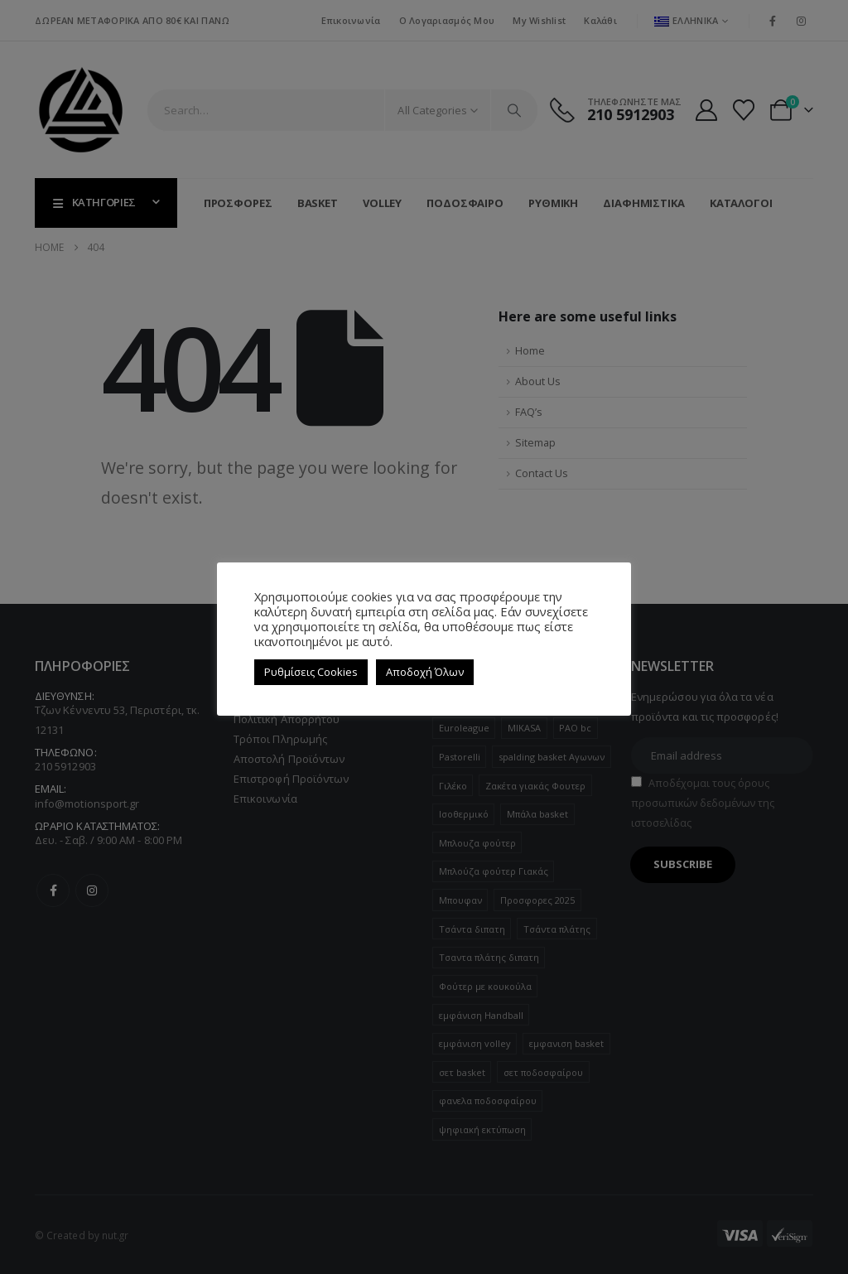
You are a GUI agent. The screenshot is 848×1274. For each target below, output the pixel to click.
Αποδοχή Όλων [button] (425, 671)
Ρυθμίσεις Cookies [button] (311, 671)
